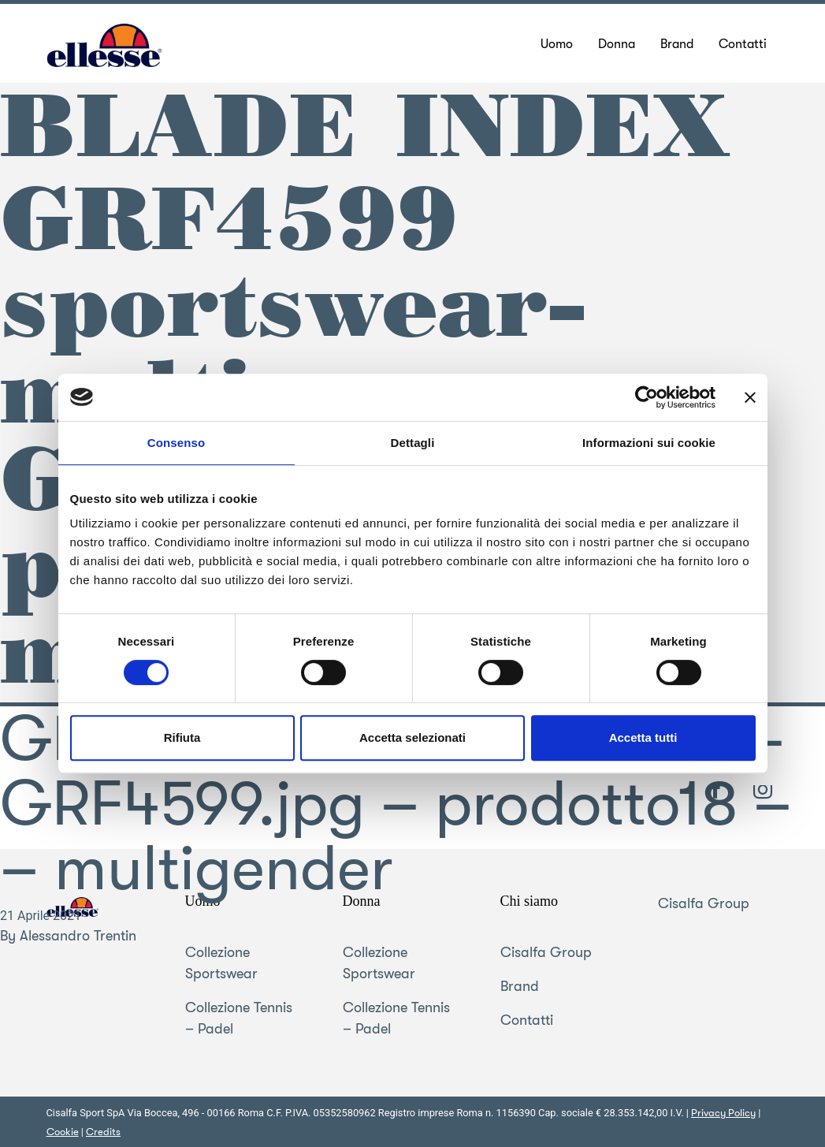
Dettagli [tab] (413, 442)
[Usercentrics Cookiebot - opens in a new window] (646, 397)
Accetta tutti (643, 737)
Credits (103, 1132)
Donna (362, 901)
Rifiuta (182, 737)
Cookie (62, 1132)
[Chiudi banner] (750, 397)
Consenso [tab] (176, 442)
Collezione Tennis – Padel (238, 1018)
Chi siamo (529, 901)
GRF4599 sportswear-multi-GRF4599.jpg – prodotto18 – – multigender (396, 804)
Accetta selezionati (412, 737)
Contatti (526, 1020)
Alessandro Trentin (78, 936)
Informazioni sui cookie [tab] (648, 442)
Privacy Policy (723, 1113)
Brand (519, 986)
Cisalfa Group (546, 952)
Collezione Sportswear (221, 962)
